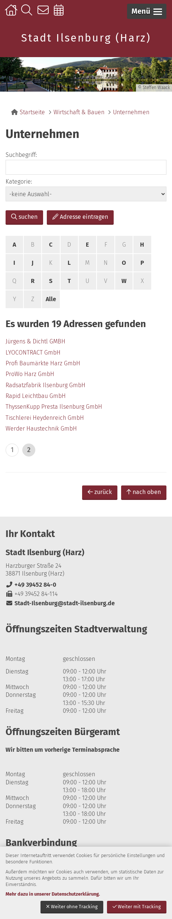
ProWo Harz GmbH (30, 374)
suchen (24, 217)
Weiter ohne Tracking (72, 906)
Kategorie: (19, 181)
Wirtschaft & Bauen (78, 112)
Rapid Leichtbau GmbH (36, 395)
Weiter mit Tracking (137, 906)
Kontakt (44, 13)
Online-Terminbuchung (61, 13)
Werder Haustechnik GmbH (41, 428)
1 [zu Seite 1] (12, 450)
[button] (146, 11)
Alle (51, 299)
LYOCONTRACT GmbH (33, 352)
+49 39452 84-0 (31, 584)
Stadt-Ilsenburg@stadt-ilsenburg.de (60, 603)
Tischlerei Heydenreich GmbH (45, 417)
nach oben (144, 492)
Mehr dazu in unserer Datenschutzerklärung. (53, 894)
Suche (28, 13)
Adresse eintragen (80, 217)
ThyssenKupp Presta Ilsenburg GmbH (54, 406)
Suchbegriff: (21, 154)
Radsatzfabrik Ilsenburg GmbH (45, 385)
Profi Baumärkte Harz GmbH (43, 363)
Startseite (12, 13)
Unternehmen (131, 112)
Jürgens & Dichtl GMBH (35, 341)
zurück (100, 492)
